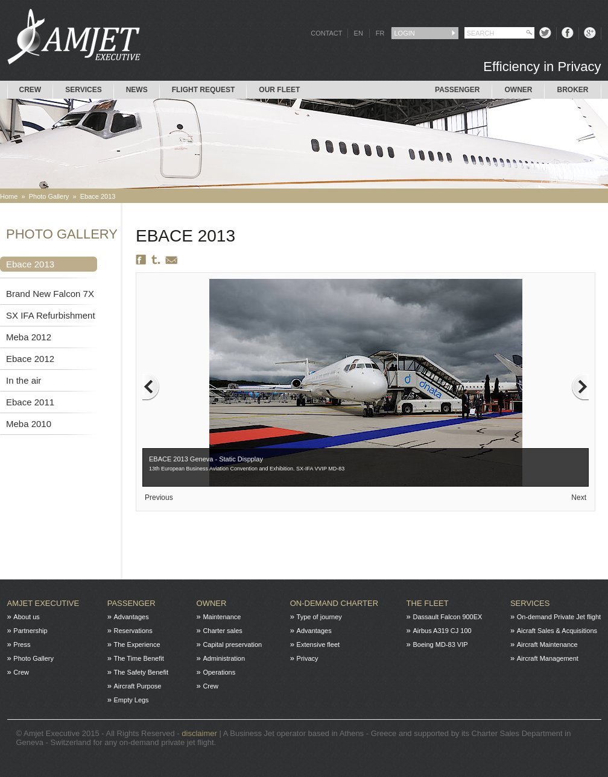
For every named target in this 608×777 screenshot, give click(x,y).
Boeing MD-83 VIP (440, 644)
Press (21, 644)
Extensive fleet (318, 644)
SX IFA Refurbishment (50, 315)
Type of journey (319, 616)
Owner (518, 90)
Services (83, 90)
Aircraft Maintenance (547, 644)
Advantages (131, 616)
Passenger (457, 90)
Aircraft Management (547, 658)
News (137, 90)
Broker (572, 90)
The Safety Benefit (141, 672)
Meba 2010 (28, 424)
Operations (219, 672)
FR (380, 33)
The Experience (137, 644)
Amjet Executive (43, 603)
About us (26, 616)
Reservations (133, 630)
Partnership (30, 630)
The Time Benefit (139, 658)
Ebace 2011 (30, 402)
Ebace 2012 (30, 359)
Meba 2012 (28, 337)
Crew (30, 90)
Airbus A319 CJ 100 (442, 630)
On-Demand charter (334, 603)
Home (8, 196)
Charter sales (222, 630)
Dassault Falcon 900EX (447, 616)
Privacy (307, 658)
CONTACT (326, 33)
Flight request (203, 90)
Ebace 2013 (98, 196)
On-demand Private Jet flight (559, 616)
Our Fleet (279, 90)
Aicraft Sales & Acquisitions (557, 630)
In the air (23, 380)
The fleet (428, 603)
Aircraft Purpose (138, 686)
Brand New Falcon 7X (50, 294)
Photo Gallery (49, 196)
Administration (224, 658)
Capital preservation (232, 644)
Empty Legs (131, 700)
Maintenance (222, 616)
